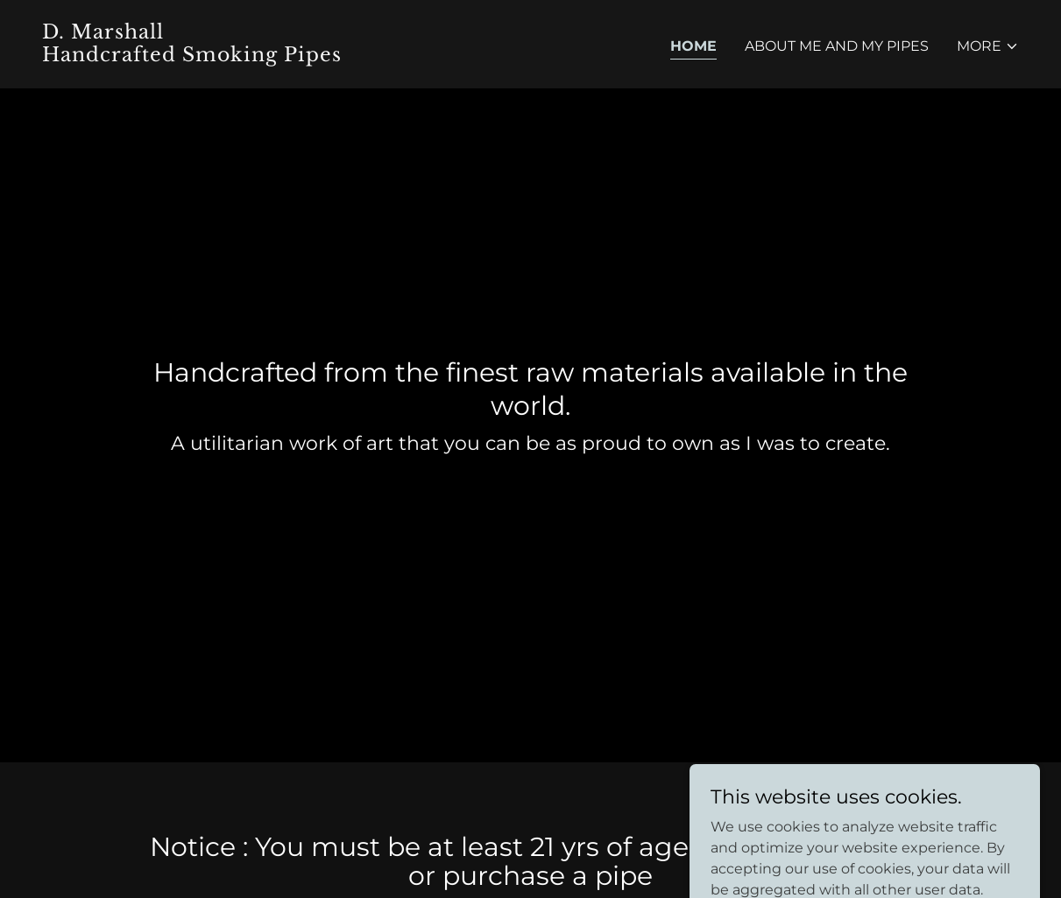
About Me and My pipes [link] (837, 46)
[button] (988, 46)
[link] (279, 56)
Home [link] (693, 46)
